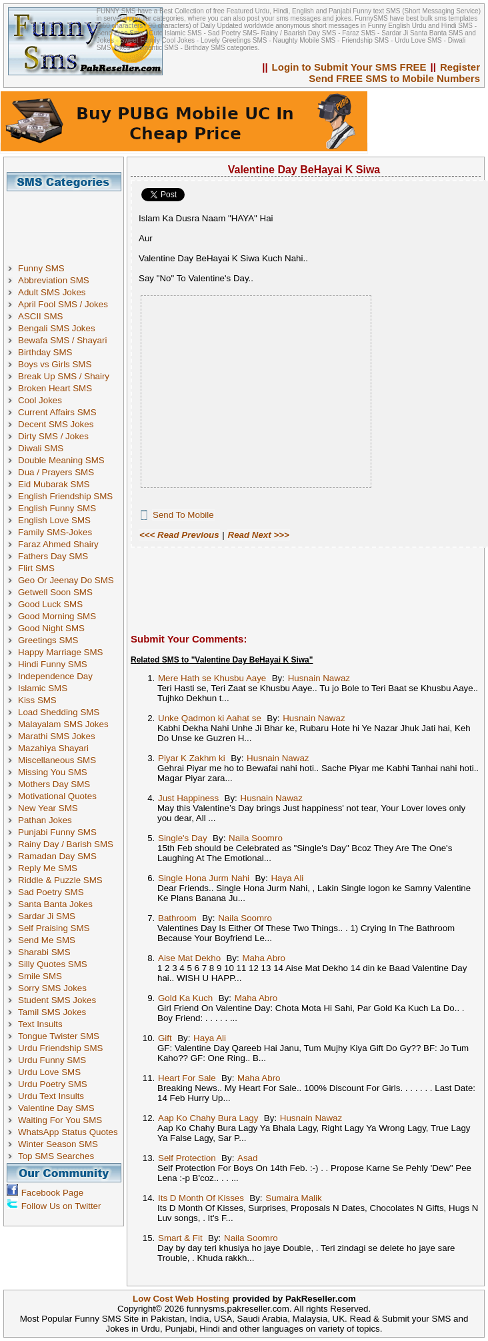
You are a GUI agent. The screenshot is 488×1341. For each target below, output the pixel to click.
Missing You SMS (52, 772)
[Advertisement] (68, 221)
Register (460, 67)
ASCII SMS (40, 316)
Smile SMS (40, 976)
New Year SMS (48, 808)
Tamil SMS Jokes (52, 1012)
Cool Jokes (40, 400)
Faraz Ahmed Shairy (58, 544)
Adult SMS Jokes (51, 292)
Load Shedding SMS (58, 712)
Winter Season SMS (58, 1144)
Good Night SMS (51, 628)
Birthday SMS (45, 352)
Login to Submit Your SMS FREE (349, 67)
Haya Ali (287, 878)
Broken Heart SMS (55, 388)
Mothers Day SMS (54, 784)
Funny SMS (41, 268)
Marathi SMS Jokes (56, 736)
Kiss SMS (37, 700)
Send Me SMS (46, 940)
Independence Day (55, 676)
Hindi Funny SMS (52, 664)
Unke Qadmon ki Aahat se (209, 718)
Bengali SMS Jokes (56, 328)
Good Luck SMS (50, 604)
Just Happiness (188, 798)
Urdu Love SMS (49, 1072)
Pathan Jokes (45, 820)
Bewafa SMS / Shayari (62, 340)
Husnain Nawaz (319, 678)
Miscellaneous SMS (57, 760)
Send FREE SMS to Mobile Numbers (394, 78)
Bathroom (177, 918)
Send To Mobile (183, 515)
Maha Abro (263, 958)
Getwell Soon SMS (55, 592)
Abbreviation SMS (53, 280)
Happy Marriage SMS (60, 652)
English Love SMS (54, 520)
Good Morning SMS (57, 616)
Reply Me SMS (47, 868)
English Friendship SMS (65, 496)
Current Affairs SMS (57, 412)
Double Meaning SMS (61, 460)
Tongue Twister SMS (58, 1036)
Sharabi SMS (44, 952)
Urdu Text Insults (51, 1096)
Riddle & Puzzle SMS (60, 880)
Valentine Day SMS (56, 1108)
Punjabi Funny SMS (57, 832)
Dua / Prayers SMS (56, 472)
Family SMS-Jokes (55, 532)
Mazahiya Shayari (53, 748)
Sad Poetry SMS (51, 892)
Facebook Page (52, 1193)
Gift (165, 1038)
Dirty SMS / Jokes (53, 436)
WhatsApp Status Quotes (68, 1132)
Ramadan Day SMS (57, 856)
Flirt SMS (36, 568)
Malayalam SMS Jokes (63, 724)
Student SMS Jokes (57, 1000)
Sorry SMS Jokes (52, 988)
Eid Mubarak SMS (53, 484)
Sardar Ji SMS (46, 916)
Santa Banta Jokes (55, 904)
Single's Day (182, 838)
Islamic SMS (42, 688)
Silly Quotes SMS (52, 964)
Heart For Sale (187, 1078)
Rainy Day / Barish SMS (65, 844)
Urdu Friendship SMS (60, 1048)
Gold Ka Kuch (185, 998)
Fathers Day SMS (53, 556)
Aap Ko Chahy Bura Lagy (208, 1118)
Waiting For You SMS (60, 1120)
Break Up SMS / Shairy (63, 376)
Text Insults (40, 1024)
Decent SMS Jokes (55, 424)
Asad (247, 1158)
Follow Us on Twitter (61, 1206)
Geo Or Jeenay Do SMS (66, 580)
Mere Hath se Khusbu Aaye (212, 678)
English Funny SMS (57, 508)
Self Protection (187, 1158)
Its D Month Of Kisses (201, 1198)
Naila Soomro (256, 838)
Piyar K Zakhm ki (191, 758)
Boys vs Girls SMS (54, 364)
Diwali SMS (40, 448)
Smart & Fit (180, 1238)
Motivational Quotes (57, 796)
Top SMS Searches (56, 1156)
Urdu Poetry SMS (52, 1084)
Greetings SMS (48, 640)
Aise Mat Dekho (189, 958)
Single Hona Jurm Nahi (203, 878)
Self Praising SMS (53, 928)
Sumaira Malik (293, 1198)
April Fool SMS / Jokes (63, 304)
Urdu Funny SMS (52, 1060)
